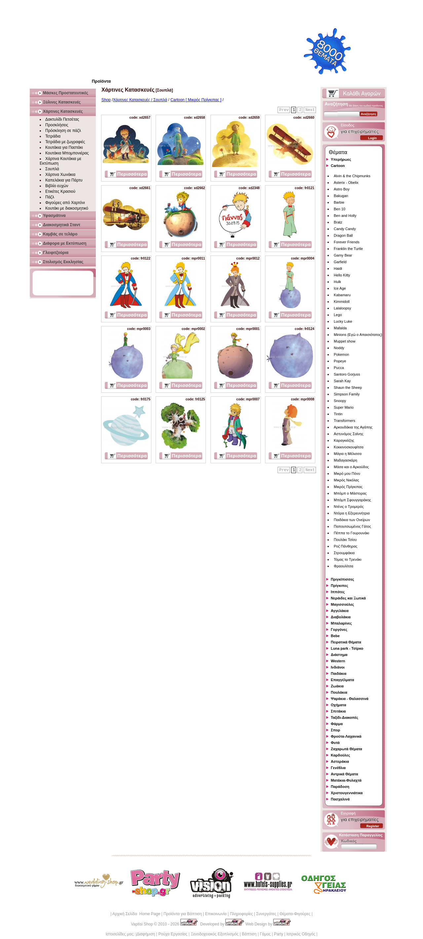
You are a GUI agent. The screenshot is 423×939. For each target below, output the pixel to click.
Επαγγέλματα (342, 680)
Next (310, 110)
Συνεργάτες (266, 914)
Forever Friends (347, 242)
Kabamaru (342, 295)
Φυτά (335, 743)
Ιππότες (338, 592)
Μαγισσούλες (342, 604)
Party (278, 934)
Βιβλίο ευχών (56, 186)
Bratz (338, 222)
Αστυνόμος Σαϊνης (348, 434)
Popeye (340, 361)
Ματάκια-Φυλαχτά (346, 780)
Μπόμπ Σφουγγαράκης (352, 500)
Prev (284, 110)
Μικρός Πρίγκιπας (348, 487)
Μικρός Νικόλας (346, 480)
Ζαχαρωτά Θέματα (346, 749)
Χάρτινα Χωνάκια (60, 174)
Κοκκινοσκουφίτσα (349, 447)
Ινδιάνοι (338, 667)
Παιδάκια (338, 673)
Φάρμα (337, 724)
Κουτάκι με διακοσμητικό (66, 208)
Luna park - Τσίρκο (347, 648)
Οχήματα (338, 705)
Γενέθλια (338, 768)
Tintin (338, 414)
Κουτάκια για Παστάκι (64, 147)
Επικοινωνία (215, 914)
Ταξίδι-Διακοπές (344, 717)
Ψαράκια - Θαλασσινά (349, 699)
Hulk (337, 282)
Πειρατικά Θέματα (346, 642)
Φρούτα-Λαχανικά (346, 736)
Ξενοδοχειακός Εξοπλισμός (215, 934)
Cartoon (338, 166)
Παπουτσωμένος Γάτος (352, 526)
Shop (106, 100)
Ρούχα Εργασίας (172, 934)
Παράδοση (340, 787)
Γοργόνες (339, 630)
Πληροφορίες (241, 914)
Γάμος (265, 934)
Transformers (344, 421)
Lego (338, 315)
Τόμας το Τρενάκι (348, 559)
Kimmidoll (342, 302)
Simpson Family (347, 394)
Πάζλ (49, 197)
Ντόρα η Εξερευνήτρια (352, 513)
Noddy (339, 348)
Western (338, 661)
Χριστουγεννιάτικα (347, 793)
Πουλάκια (339, 692)
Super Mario (344, 407)
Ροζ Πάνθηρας (345, 546)
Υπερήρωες (341, 159)
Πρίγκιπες (339, 586)
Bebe (335, 636)
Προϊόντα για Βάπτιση (183, 914)
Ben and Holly (345, 216)
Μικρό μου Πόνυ (347, 473)
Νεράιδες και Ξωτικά (348, 598)
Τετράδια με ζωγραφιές (65, 142)
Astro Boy (342, 189)
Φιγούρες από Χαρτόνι (65, 202)
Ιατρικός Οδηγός (301, 934)
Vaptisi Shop (142, 924)
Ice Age (340, 288)
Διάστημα (339, 655)
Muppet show (344, 341)
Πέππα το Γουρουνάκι (351, 533)
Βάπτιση (249, 934)
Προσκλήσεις (56, 125)
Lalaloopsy (342, 308)
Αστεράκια (340, 761)
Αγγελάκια (340, 611)
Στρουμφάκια (344, 553)
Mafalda (340, 328)
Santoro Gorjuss (347, 374)
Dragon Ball (343, 235)
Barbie (339, 202)
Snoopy (340, 401)
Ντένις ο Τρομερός (349, 507)
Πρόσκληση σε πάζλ (63, 130)
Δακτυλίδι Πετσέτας (62, 119)
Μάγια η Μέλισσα (348, 454)
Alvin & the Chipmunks (352, 176)
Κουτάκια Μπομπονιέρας (67, 153)
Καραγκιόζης (344, 440)
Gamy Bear (343, 255)
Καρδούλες (340, 755)
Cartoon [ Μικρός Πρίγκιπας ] (196, 100)
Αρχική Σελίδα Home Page (136, 914)
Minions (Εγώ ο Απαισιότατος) (358, 335)
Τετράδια (52, 136)
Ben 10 (339, 209)
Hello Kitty (342, 275)
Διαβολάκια (341, 617)
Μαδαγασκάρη (345, 460)
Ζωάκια (337, 686)
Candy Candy (345, 229)
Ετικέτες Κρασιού (60, 191)
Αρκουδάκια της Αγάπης (353, 427)
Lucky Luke (343, 321)
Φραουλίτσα (343, 566)
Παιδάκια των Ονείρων (352, 520)
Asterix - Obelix (346, 182)
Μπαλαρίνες (341, 623)
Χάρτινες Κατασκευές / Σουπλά (140, 100)
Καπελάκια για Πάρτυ (64, 180)
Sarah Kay (342, 381)
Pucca (339, 368)
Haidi (338, 268)
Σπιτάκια (338, 711)
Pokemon (341, 354)
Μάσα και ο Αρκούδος (351, 467)
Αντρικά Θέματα (344, 774)
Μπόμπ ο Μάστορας (350, 493)
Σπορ (335, 730)
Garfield (340, 262)
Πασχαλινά (340, 799)
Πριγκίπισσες (342, 579)
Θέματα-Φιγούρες (295, 914)
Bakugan (341, 196)
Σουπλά (52, 169)
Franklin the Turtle (348, 249)
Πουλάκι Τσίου (345, 540)
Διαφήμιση (145, 934)
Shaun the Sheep (348, 387)
